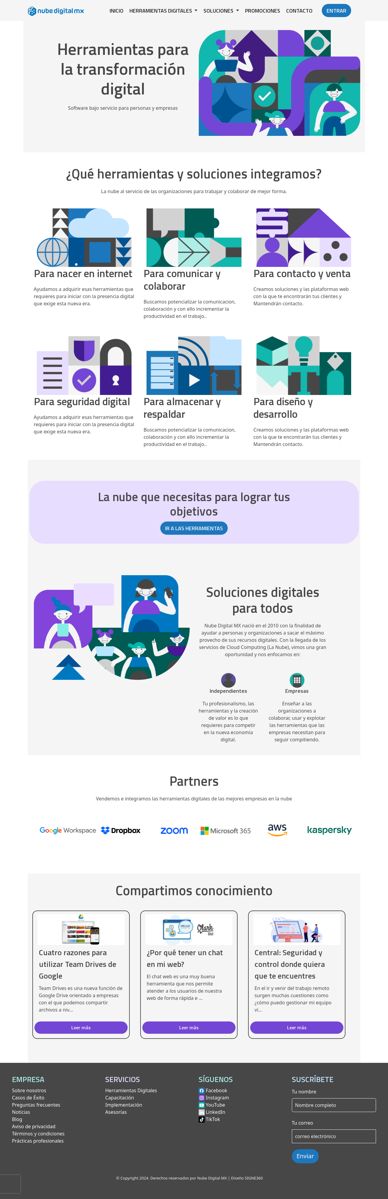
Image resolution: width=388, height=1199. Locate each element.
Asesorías (116, 1112)
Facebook (216, 1090)
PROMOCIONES (262, 11)
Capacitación (119, 1097)
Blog (17, 1119)
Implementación (123, 1105)
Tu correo (302, 1123)
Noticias (21, 1112)
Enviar (305, 1156)
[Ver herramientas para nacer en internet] (84, 245)
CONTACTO (299, 11)
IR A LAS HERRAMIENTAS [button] (194, 528)
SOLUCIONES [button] (219, 11)
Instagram (217, 1097)
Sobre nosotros (29, 1090)
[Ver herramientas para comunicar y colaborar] (194, 251)
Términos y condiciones (38, 1133)
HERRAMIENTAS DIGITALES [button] (161, 11)
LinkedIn (215, 1112)
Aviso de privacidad (33, 1126)
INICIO (116, 11)
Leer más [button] (81, 1027)
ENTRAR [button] (336, 11)
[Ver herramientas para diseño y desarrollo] (303, 379)
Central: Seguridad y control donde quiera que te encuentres (290, 964)
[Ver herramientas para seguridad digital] (84, 373)
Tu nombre (304, 1091)
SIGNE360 (254, 1178)
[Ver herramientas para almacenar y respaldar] (194, 379)
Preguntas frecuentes (36, 1105)
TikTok (213, 1119)
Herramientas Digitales (131, 1090)
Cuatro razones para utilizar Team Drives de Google (77, 964)
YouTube (215, 1105)
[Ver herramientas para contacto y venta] (303, 245)
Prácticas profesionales (38, 1141)
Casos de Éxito (28, 1097)
